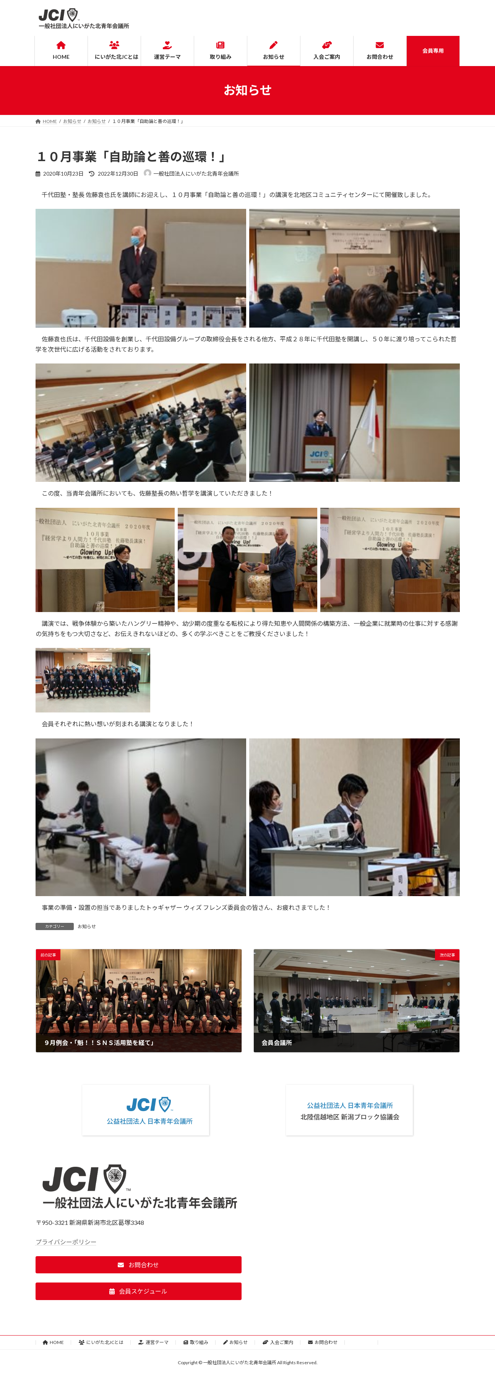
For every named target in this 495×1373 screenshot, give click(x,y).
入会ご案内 (278, 1342)
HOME (53, 1342)
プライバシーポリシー (66, 1241)
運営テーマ (153, 1342)
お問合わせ (323, 1342)
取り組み (195, 1342)
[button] (139, 1264)
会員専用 (361, 1342)
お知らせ (87, 926)
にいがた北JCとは (101, 1342)
